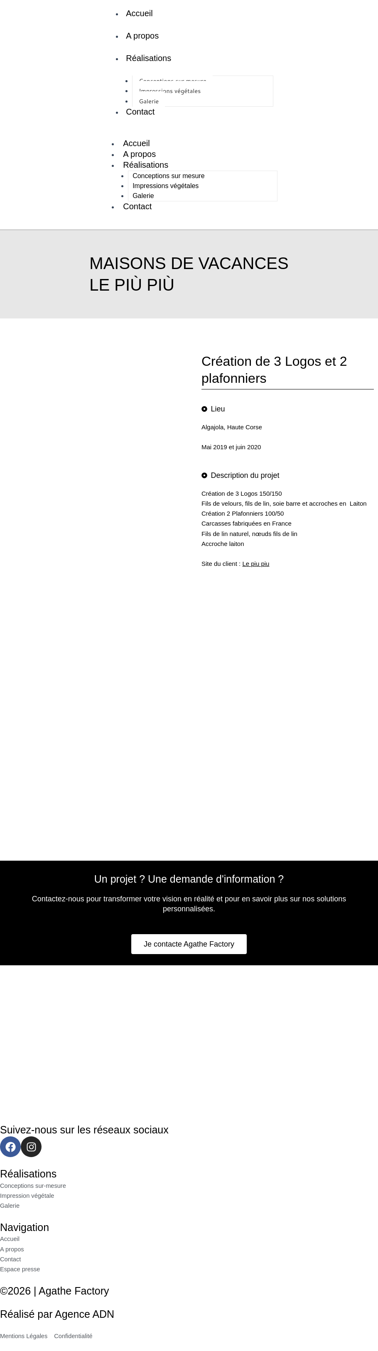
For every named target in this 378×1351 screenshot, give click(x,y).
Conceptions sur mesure (168, 175)
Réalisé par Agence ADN (57, 1314)
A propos (142, 35)
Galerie (143, 195)
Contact (140, 111)
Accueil (139, 13)
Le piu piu (255, 563)
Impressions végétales (170, 90)
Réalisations (148, 58)
